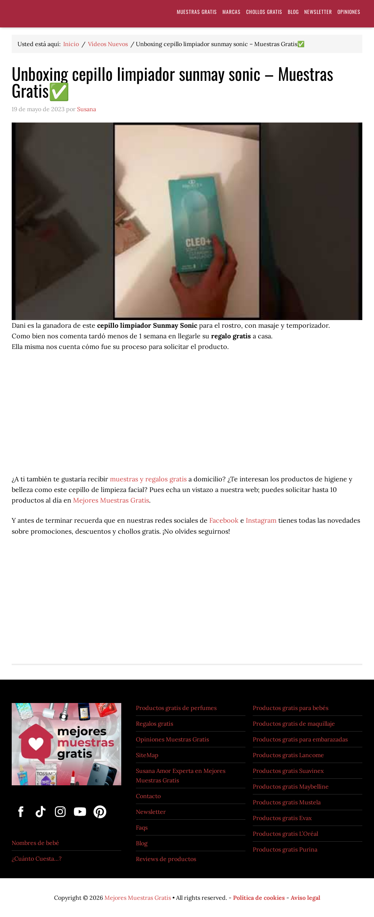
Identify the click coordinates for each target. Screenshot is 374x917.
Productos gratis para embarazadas (300, 739)
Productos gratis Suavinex (288, 770)
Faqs (142, 827)
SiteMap (147, 755)
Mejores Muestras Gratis (111, 500)
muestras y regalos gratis (149, 479)
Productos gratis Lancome (288, 755)
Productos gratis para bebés (290, 707)
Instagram (261, 520)
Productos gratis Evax (282, 818)
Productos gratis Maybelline (291, 786)
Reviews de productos (166, 858)
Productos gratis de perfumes (176, 707)
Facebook (223, 520)
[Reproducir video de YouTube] (187, 221)
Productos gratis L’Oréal (285, 833)
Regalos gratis (154, 723)
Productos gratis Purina (285, 849)
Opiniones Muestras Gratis (172, 739)
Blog (142, 843)
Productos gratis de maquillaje (294, 723)
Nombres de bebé (35, 842)
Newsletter (151, 811)
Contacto (148, 796)
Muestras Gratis (66, 15)
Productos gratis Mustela (287, 802)
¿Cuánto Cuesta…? (37, 858)
